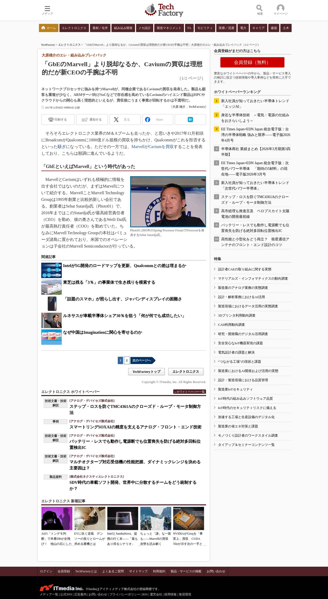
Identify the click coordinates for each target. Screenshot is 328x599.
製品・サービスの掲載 (186, 571)
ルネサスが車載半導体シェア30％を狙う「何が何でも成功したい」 (124, 315)
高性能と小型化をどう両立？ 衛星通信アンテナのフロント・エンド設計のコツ (255, 242)
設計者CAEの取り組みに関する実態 (244, 269)
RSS (145, 594)
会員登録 (64, 571)
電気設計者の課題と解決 (236, 352)
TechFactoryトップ (146, 372)
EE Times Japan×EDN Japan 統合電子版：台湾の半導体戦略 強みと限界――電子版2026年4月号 (255, 134)
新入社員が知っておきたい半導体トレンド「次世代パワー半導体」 (255, 185)
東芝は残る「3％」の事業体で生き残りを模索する (109, 282)
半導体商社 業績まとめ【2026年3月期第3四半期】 (255, 151)
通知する (95, 119)
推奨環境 (185, 594)
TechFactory (48, 44)
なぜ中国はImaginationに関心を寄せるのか (102, 332)
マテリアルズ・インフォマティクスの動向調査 (253, 278)
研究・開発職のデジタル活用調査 (243, 334)
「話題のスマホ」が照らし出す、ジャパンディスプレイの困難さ (122, 299)
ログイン (46, 571)
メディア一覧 (49, 594)
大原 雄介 (179, 107)
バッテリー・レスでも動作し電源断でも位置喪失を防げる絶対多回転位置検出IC (255, 228)
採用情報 (170, 594)
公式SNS (66, 594)
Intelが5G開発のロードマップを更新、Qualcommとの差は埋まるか (124, 265)
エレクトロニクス (69, 44)
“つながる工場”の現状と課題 (239, 362)
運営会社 (156, 594)
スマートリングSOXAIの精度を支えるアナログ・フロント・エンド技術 (135, 427)
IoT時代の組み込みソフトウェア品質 (245, 398)
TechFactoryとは (86, 571)
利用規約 (159, 571)
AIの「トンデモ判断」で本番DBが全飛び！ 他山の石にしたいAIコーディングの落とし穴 (56, 544)
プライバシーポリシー (124, 594)
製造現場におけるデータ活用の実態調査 (248, 306)
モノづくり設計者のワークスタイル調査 (248, 435)
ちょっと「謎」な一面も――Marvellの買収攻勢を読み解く (155, 539)
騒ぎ (62, 146)
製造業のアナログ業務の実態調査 (243, 288)
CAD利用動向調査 (231, 325)
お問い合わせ (216, 571)
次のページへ (141, 360)
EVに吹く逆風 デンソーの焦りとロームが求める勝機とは (89, 539)
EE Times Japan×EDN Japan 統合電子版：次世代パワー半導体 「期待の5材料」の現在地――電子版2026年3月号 (255, 168)
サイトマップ (138, 571)
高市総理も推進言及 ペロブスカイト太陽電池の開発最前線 (255, 214)
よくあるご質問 (113, 571)
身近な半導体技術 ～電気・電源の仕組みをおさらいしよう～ (255, 118)
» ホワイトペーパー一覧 (190, 391)
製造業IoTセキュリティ (235, 389)
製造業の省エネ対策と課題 (238, 426)
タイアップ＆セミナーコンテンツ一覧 (246, 445)
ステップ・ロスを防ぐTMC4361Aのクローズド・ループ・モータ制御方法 (255, 199)
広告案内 (80, 594)
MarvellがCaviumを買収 (152, 146)
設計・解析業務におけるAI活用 (241, 297)
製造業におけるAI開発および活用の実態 (248, 371)
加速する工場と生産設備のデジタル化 (246, 417)
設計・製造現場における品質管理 (243, 380)
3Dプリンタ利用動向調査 (236, 315)
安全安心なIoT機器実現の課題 (240, 343)
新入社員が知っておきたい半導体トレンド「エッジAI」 (255, 104)
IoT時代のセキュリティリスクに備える (247, 408)
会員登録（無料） (252, 62)
